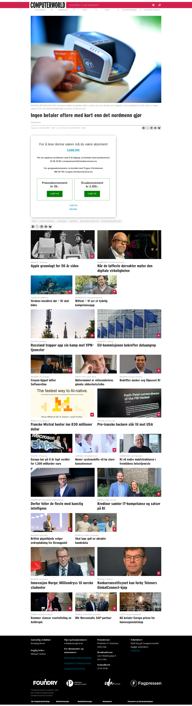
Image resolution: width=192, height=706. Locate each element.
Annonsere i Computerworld (77, 663)
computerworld (46, 221)
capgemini (62, 221)
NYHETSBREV (74, 5)
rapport (73, 221)
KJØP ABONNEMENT (91, 5)
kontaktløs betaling (111, 221)
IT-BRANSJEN (62, 10)
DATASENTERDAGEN (129, 10)
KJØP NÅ (54, 194)
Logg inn (73, 149)
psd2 (34, 221)
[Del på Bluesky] (159, 128)
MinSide (73, 209)
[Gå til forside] (47, 5)
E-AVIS (107, 10)
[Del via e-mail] (155, 128)
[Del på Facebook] (143, 128)
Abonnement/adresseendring (77, 657)
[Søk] (159, 5)
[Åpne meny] (153, 5)
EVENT (85, 10)
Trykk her (135, 650)
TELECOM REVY (40, 10)
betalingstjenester (89, 221)
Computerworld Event (74, 668)
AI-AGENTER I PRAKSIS (151, 10)
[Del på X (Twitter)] (147, 128)
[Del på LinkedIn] (151, 128)
